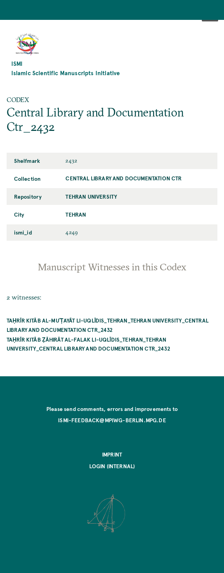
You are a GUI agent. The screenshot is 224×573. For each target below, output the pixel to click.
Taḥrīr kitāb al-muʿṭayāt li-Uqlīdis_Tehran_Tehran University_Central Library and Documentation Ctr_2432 (107, 324)
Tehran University (91, 196)
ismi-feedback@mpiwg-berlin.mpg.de (112, 420)
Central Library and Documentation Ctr (123, 178)
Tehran (75, 214)
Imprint (112, 454)
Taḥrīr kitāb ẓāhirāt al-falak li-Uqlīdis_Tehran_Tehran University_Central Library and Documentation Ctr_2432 (88, 343)
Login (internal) (112, 466)
